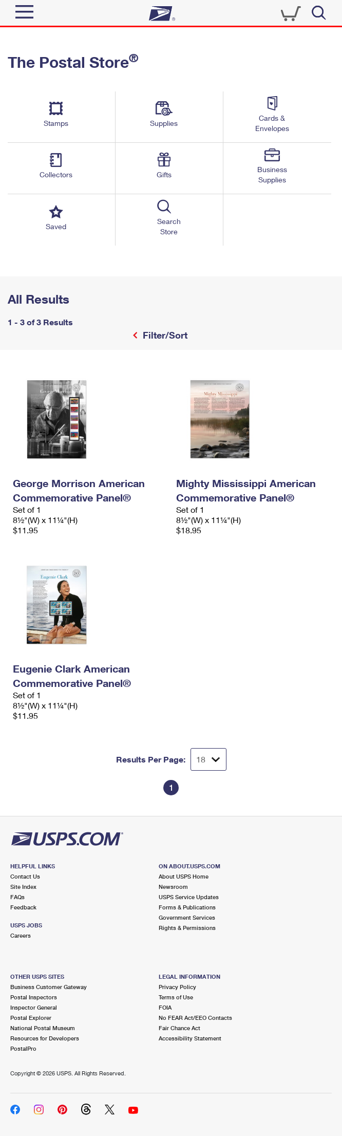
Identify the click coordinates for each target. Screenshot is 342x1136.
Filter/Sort (163, 335)
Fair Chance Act (179, 1028)
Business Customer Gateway (48, 986)
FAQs (17, 896)
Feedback (23, 907)
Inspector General (33, 1007)
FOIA (165, 1007)
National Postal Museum (42, 1028)
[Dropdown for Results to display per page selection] (208, 759)
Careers (20, 935)
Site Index (23, 886)
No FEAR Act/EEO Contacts (195, 1017)
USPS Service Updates (189, 896)
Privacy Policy (177, 986)
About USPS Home (183, 876)
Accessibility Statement (190, 1038)
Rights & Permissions (187, 927)
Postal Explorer (30, 1017)
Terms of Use (176, 997)
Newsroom (173, 886)
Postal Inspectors (33, 997)
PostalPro (23, 1048)
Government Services (187, 917)
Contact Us (25, 876)
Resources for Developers (44, 1038)
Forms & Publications (187, 907)
